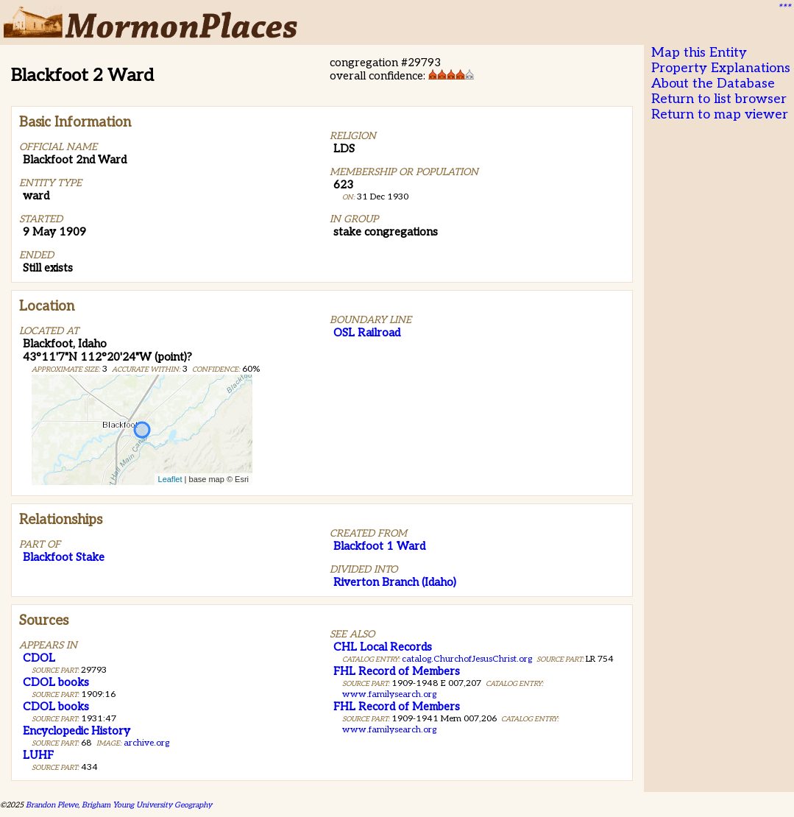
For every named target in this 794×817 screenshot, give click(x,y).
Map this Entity (699, 52)
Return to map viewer (719, 114)
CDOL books (56, 682)
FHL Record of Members (396, 671)
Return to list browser (719, 99)
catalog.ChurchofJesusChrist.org (467, 659)
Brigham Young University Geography (147, 805)
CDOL (39, 658)
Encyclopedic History (76, 731)
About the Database (713, 83)
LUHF (38, 755)
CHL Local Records (382, 647)
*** (783, 8)
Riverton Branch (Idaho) (394, 582)
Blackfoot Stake (63, 557)
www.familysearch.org (389, 694)
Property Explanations (720, 68)
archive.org (146, 743)
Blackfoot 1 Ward (379, 546)
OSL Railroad (366, 332)
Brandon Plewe (52, 805)
